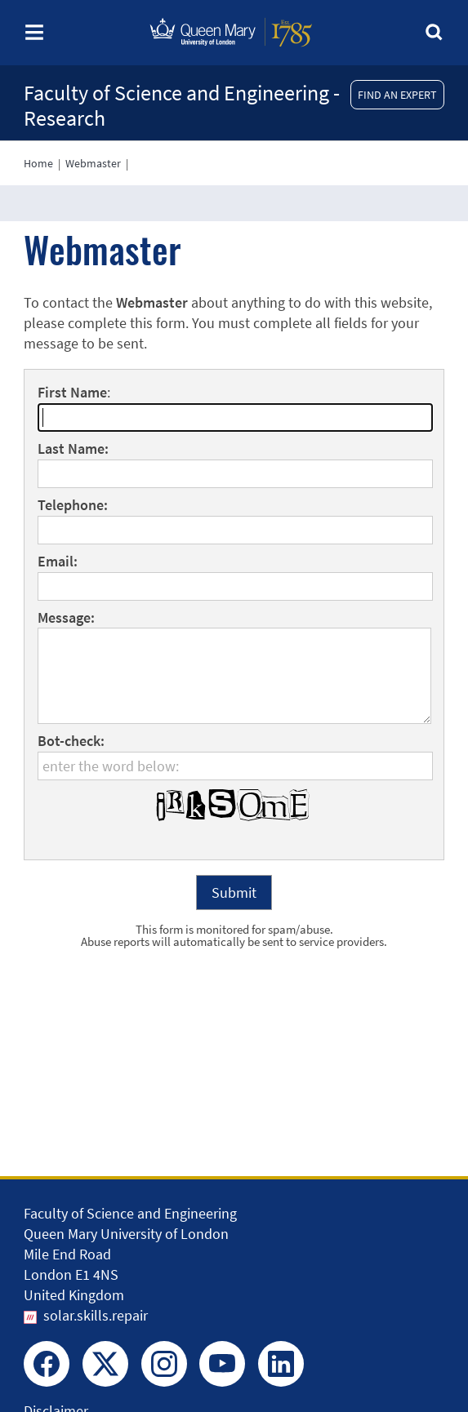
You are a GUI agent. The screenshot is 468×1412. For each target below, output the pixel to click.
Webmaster (93, 163)
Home (38, 163)
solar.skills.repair (95, 1315)
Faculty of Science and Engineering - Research (182, 105)
